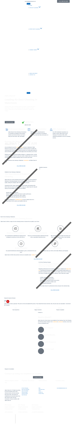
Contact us (33, 256)
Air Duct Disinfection (21, 250)
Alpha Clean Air (24, 415)
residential (55, 321)
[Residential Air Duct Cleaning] (15, 228)
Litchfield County (19, 199)
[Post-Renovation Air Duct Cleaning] (60, 228)
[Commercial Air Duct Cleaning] (38, 228)
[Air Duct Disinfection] (21, 246)
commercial (61, 321)
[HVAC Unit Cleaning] (55, 246)
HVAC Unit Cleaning (55, 250)
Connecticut (26, 160)
